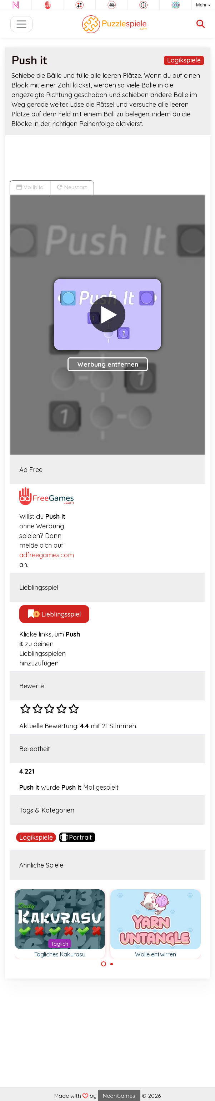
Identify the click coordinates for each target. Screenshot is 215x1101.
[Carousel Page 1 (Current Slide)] (103, 963)
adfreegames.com (46, 555)
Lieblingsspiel (54, 614)
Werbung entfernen (107, 364)
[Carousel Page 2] (111, 963)
